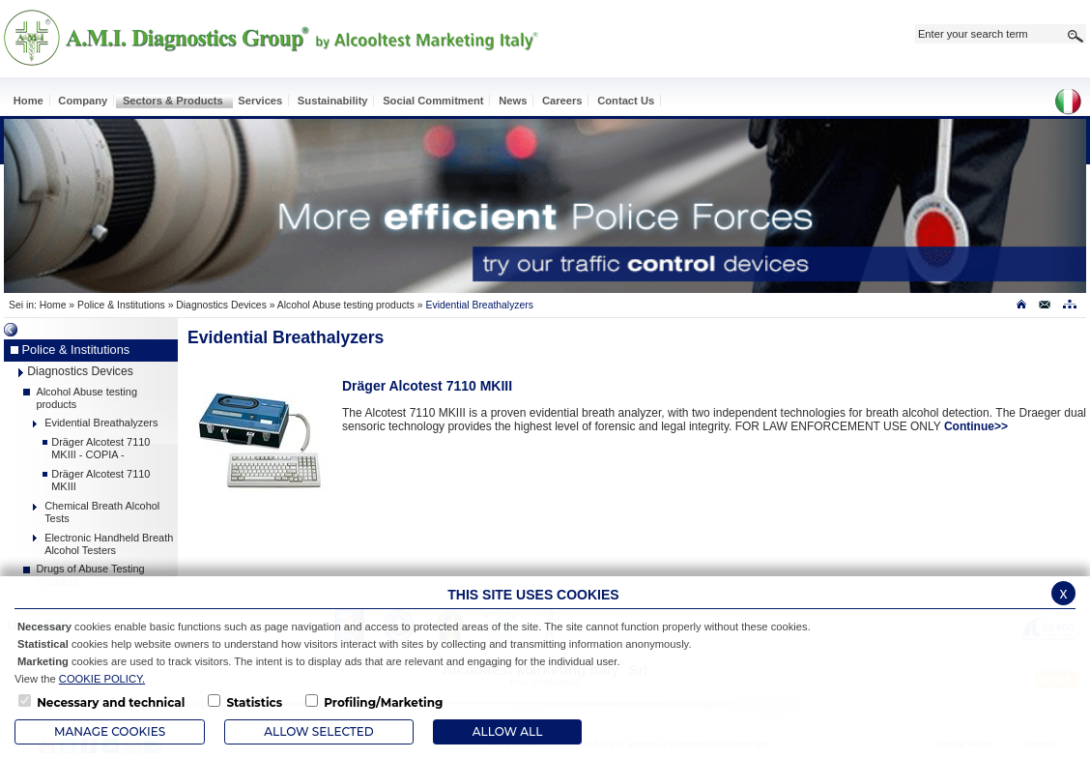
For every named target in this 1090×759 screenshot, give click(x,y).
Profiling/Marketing (383, 702)
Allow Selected (318, 731)
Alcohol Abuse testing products (346, 305)
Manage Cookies (109, 731)
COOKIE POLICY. (102, 679)
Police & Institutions (121, 305)
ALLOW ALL (507, 731)
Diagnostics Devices (221, 305)
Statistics (254, 702)
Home (53, 305)
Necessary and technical (111, 702)
